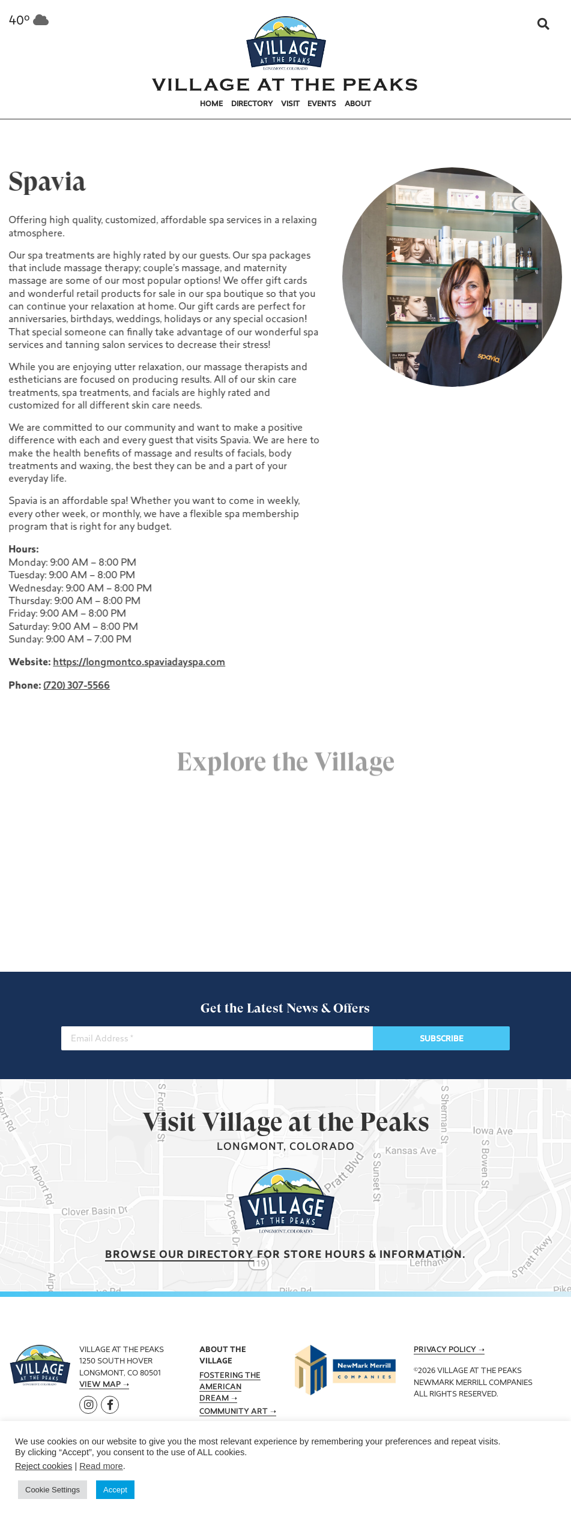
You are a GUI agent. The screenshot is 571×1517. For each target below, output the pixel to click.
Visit (290, 104)
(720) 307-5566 (75, 686)
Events (321, 104)
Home (211, 104)
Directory (252, 104)
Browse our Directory (179, 1255)
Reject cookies (43, 1466)
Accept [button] (115, 1489)
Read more (101, 1466)
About (358, 104)
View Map (100, 1385)
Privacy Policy (445, 1350)
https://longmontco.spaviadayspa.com (138, 663)
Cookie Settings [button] (52, 1489)
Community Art (233, 1412)
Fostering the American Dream (230, 1387)
